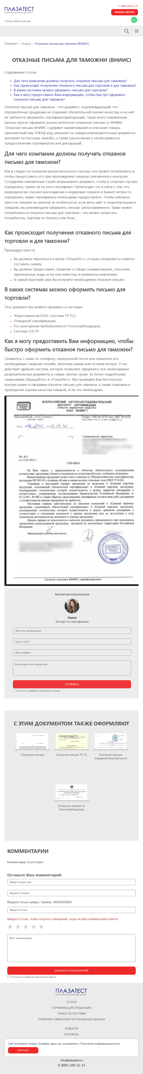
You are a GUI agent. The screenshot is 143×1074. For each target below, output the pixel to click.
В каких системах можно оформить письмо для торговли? (61, 90)
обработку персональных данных (44, 690)
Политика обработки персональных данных (71, 1019)
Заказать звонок (124, 12)
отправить (72, 684)
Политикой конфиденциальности (100, 1043)
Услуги (71, 1002)
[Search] (126, 31)
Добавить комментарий (71, 970)
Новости (71, 1028)
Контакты (71, 1034)
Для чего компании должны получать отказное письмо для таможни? (70, 80)
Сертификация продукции (71, 1007)
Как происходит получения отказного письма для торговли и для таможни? (75, 85)
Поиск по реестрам (72, 1013)
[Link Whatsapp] (134, 20)
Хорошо (23, 1050)
